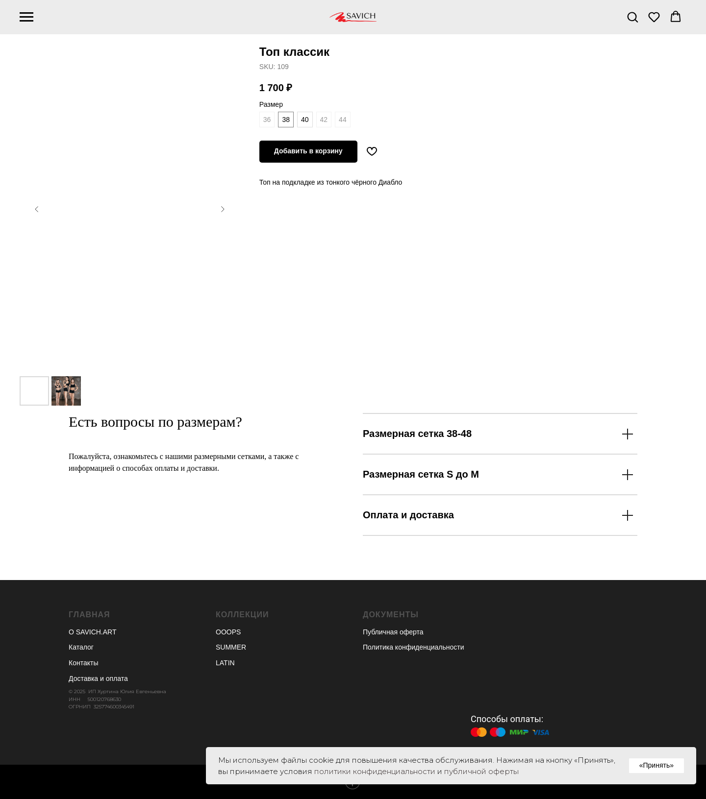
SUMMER (231, 647)
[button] (632, 17)
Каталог (81, 647)
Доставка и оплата (98, 678)
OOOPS (228, 632)
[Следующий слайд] (222, 209)
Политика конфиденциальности (413, 647)
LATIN (225, 663)
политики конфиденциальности (374, 771)
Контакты (83, 663)
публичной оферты (481, 771)
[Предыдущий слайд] (36, 209)
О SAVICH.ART (93, 632)
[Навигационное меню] (26, 17)
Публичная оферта (393, 632)
